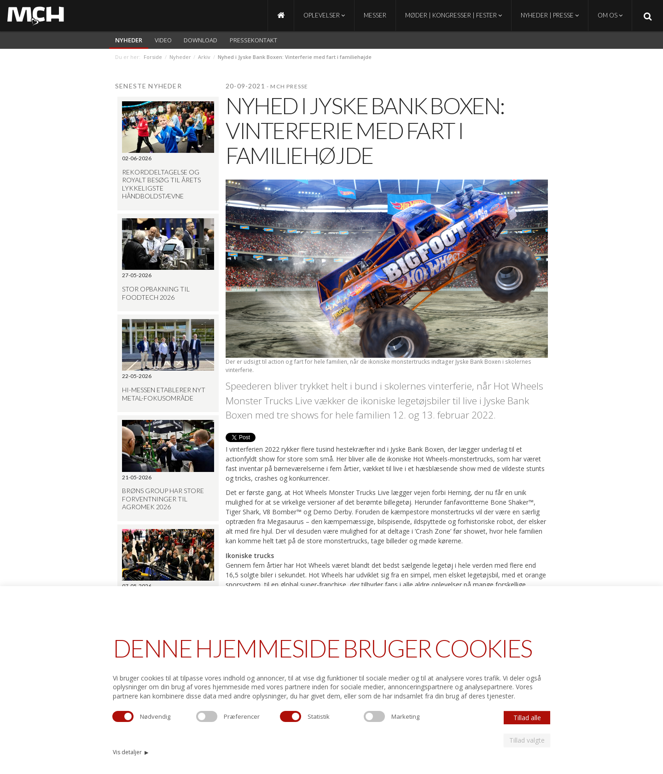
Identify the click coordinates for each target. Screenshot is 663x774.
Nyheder (128, 40)
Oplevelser (324, 15)
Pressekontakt (253, 40)
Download (200, 40)
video (163, 40)
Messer (375, 15)
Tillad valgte (527, 740)
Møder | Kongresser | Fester (453, 15)
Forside (153, 56)
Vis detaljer (130, 752)
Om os (610, 15)
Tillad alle (527, 717)
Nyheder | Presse (550, 15)
